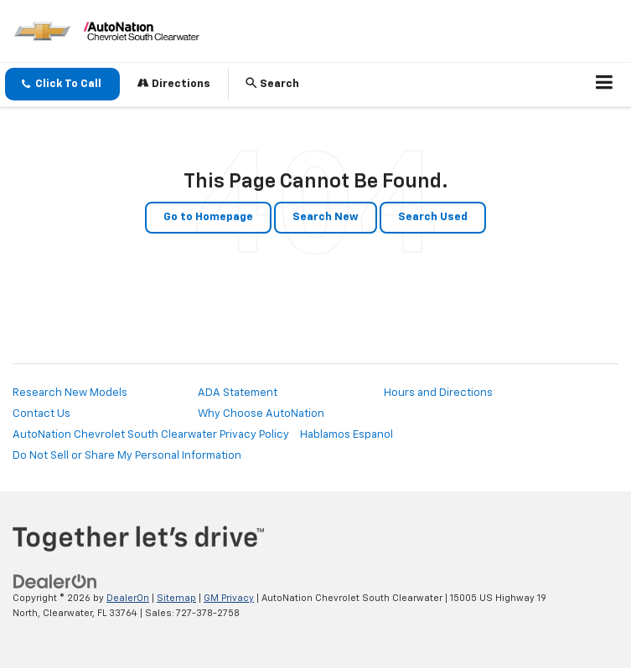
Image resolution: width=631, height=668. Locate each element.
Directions (173, 83)
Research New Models (70, 393)
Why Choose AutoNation (261, 414)
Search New (325, 217)
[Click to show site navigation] (604, 84)
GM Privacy (229, 598)
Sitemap (176, 598)
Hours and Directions (438, 393)
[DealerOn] (55, 581)
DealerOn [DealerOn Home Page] (127, 598)
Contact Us (41, 414)
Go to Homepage (208, 217)
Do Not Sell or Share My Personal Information (127, 455)
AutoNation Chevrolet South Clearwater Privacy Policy (151, 434)
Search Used (433, 217)
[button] (62, 84)
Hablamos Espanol (346, 434)
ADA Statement (237, 393)
